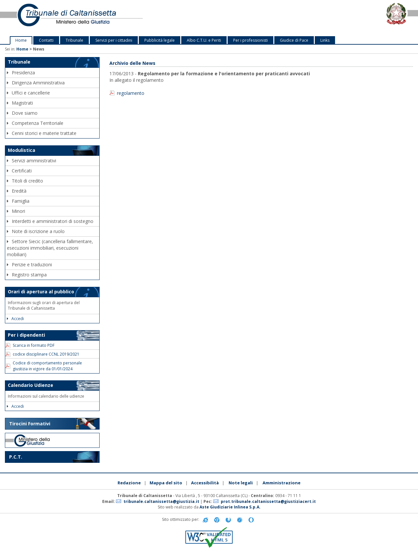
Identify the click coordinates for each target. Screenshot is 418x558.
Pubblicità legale (159, 40)
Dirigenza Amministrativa (36, 83)
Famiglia (18, 201)
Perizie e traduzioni (29, 264)
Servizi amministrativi (31, 160)
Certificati (19, 171)
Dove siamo (22, 113)
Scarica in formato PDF (34, 345)
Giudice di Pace (294, 40)
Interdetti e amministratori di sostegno (50, 221)
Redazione (129, 483)
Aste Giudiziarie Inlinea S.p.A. (230, 507)
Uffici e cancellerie (28, 93)
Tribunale (74, 40)
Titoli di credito (25, 181)
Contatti (46, 40)
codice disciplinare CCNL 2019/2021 (46, 354)
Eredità (16, 191)
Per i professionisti (250, 40)
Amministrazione (281, 483)
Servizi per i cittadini (113, 40)
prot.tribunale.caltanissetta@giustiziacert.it (268, 501)
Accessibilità (205, 483)
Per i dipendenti (26, 335)
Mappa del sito (166, 483)
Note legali (241, 483)
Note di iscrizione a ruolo (36, 231)
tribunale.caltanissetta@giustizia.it (161, 501)
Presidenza (21, 72)
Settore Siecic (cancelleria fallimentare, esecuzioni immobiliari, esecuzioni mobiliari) (50, 247)
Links (325, 40)
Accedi (15, 318)
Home (21, 40)
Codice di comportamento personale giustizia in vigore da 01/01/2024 (47, 365)
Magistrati (20, 103)
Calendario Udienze (30, 385)
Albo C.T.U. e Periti (204, 40)
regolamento (130, 93)
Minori (16, 211)
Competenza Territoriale (35, 123)
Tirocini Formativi (29, 423)
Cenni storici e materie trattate (41, 133)
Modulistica (21, 150)
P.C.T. (15, 457)
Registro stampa (27, 275)
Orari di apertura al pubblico (41, 291)
